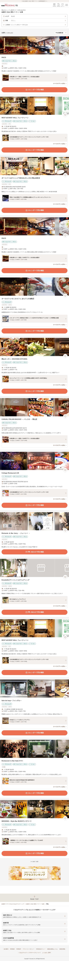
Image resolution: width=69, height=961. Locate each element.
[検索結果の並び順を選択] (60, 32)
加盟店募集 (62, 949)
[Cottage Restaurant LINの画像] (34, 461)
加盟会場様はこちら (52, 949)
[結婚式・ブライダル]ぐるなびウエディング (13, 904)
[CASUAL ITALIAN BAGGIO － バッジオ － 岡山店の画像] (34, 407)
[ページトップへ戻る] (34, 898)
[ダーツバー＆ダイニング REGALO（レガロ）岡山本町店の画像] (34, 166)
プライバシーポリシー (28, 949)
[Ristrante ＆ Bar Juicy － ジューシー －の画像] (34, 521)
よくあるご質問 (46, 952)
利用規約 (12, 949)
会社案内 (6, 949)
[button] (34, 916)
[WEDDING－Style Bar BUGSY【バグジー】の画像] (34, 809)
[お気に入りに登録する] (65, 54)
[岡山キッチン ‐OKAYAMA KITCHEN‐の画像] (34, 347)
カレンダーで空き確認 (34, 90)
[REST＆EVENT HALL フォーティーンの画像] (34, 106)
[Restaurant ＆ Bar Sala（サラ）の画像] (34, 749)
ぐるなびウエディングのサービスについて (29, 952)
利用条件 (18, 949)
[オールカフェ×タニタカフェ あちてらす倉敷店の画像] (34, 287)
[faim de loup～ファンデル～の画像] (34, 688)
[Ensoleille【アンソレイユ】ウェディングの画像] (34, 568)
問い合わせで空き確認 (34, 552)
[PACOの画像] (34, 45)
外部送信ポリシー (40, 949)
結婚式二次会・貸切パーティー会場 (35, 904)
